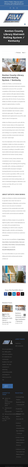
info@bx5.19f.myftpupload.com (14, 4)
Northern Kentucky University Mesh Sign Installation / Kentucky (20, 317)
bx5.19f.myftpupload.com (8, 249)
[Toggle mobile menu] (25, 24)
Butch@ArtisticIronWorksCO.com (9, 414)
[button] (3, 315)
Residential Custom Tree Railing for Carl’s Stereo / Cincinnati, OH (7, 318)
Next (23, 52)
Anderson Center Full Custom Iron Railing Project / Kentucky (20, 453)
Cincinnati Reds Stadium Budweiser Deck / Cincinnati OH (20, 400)
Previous (18, 52)
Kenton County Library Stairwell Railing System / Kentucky (20, 441)
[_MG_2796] (14, 65)
